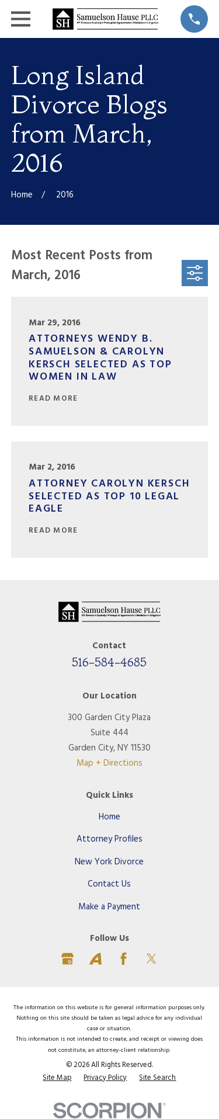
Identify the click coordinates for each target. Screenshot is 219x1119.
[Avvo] (95, 959)
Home (109, 817)
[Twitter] (151, 959)
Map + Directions (109, 763)
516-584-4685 (109, 662)
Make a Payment (109, 907)
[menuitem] (57, 1078)
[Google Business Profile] (67, 959)
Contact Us (109, 884)
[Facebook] (123, 959)
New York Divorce (109, 862)
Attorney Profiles (109, 839)
